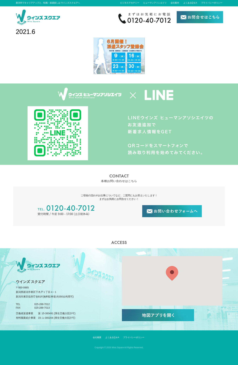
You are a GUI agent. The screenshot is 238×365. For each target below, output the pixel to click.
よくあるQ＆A (190, 3)
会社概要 (97, 337)
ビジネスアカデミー (129, 3)
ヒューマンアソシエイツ (155, 3)
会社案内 (175, 3)
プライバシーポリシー (211, 3)
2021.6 (25, 31)
